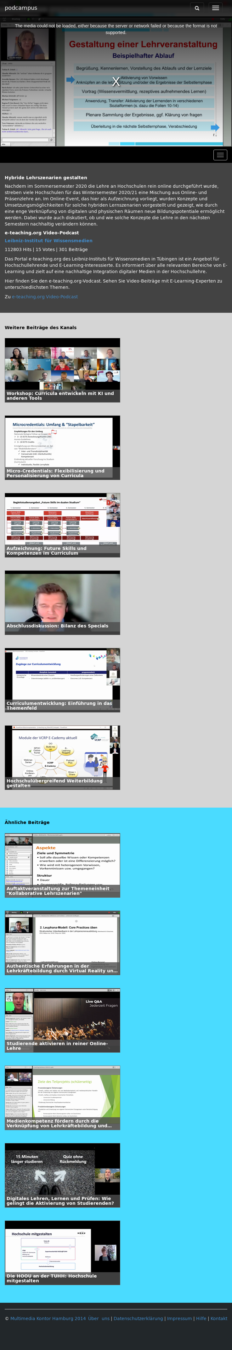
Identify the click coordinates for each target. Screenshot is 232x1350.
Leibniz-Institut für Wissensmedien (49, 240)
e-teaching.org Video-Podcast (45, 297)
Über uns (99, 1318)
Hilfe (201, 1318)
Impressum (179, 1318)
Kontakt (219, 1318)
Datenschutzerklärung (138, 1318)
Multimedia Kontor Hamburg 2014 (48, 1318)
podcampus (21, 7)
